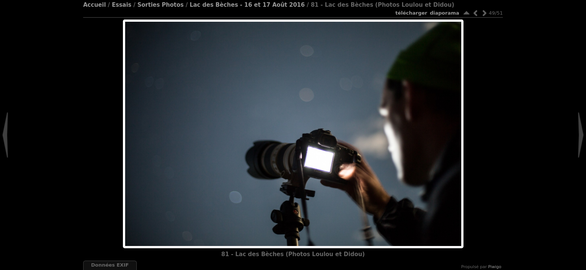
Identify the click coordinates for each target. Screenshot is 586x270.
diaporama (444, 13)
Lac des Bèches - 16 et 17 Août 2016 (247, 5)
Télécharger (411, 13)
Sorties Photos (161, 5)
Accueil (94, 5)
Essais (121, 5)
